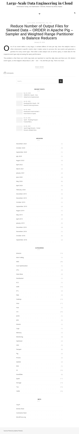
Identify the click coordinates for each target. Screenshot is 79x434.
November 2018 (21, 231)
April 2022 (19, 164)
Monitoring (19, 336)
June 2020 (19, 177)
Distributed (40, 23)
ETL (17, 291)
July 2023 (19, 156)
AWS (17, 261)
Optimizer (19, 341)
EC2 (17, 282)
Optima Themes (18, 430)
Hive (17, 303)
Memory (19, 332)
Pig (47, 23)
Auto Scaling (20, 257)
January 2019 (20, 223)
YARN (18, 391)
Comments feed (21, 413)
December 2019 (21, 194)
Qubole (18, 362)
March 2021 (20, 168)
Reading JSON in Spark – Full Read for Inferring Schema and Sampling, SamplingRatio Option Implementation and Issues (32, 104)
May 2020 (19, 181)
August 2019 (20, 210)
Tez (50, 23)
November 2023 (21, 143)
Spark (18, 378)
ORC (17, 345)
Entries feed (20, 408)
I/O (17, 311)
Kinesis (18, 324)
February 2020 (21, 189)
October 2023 (20, 148)
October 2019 (20, 202)
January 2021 (20, 173)
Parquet (18, 349)
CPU (17, 270)
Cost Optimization (22, 265)
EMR (17, 286)
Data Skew (31, 23)
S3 (17, 370)
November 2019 (21, 198)
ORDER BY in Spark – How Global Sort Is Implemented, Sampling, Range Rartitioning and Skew (32, 96)
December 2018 (21, 227)
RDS (17, 366)
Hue (17, 307)
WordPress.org (21, 417)
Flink (17, 295)
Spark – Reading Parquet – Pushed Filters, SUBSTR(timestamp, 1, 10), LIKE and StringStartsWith (32, 121)
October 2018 (20, 235)
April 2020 (19, 185)
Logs (17, 328)
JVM (17, 320)
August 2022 (20, 160)
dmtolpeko (10, 73)
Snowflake (19, 374)
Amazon (18, 253)
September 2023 (21, 152)
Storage (18, 382)
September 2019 (21, 206)
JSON (17, 316)
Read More (39, 67)
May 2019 (19, 214)
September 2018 (21, 239)
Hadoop (18, 299)
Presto (18, 357)
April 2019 (19, 219)
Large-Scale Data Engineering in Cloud (40, 3)
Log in (18, 404)
